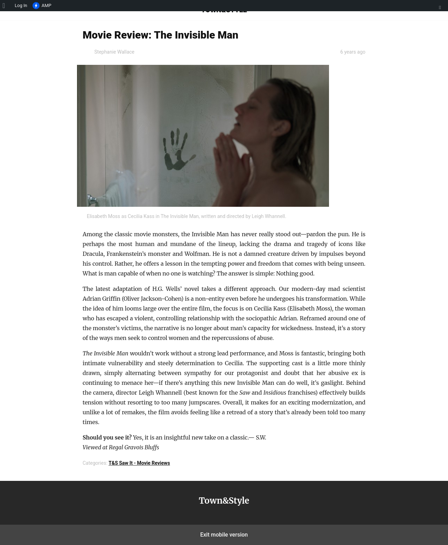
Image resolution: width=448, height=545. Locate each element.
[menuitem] (6, 5)
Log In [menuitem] (21, 5)
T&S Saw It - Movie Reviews (139, 463)
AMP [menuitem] (42, 6)
